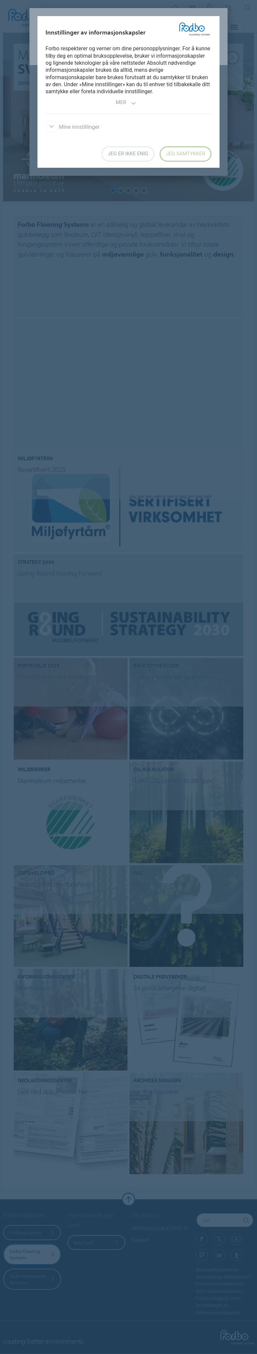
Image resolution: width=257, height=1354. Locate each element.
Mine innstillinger (72, 127)
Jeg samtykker (185, 154)
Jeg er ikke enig (128, 154)
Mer (126, 103)
